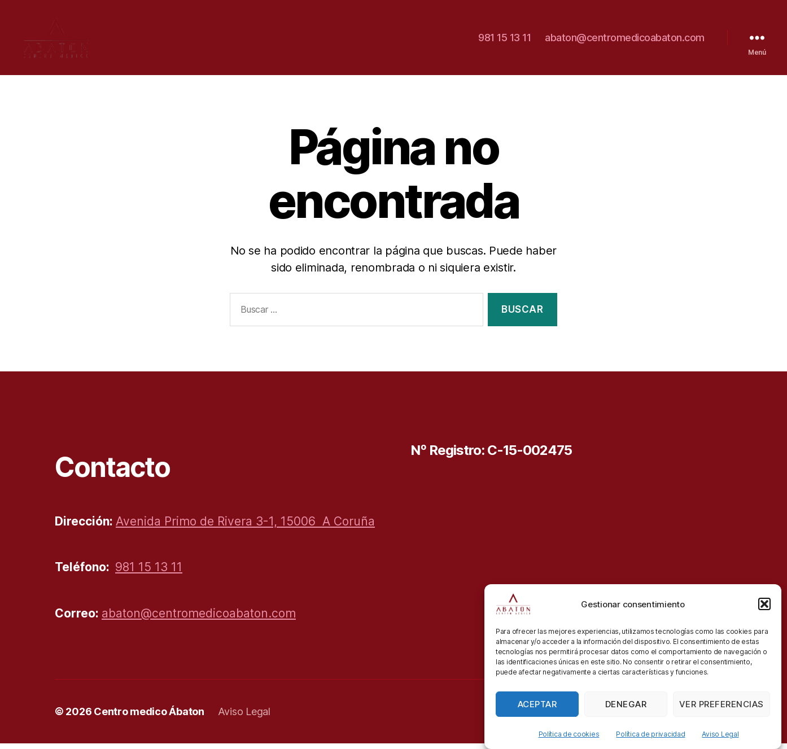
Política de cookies (569, 743)
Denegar (626, 713)
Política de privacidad (650, 743)
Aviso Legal (720, 743)
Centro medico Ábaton (149, 717)
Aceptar (537, 713)
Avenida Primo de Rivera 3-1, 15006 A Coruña (245, 527)
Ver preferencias (721, 713)
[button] (764, 613)
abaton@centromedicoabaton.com (625, 40)
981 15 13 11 (504, 40)
